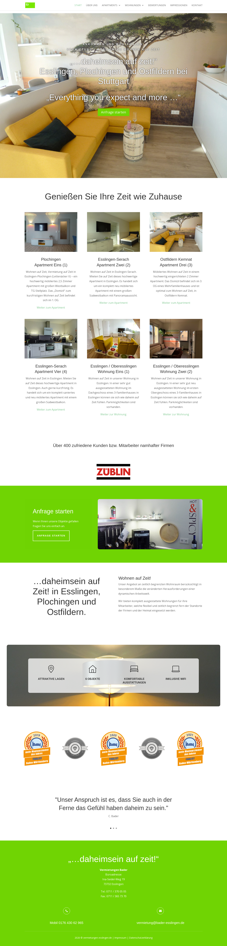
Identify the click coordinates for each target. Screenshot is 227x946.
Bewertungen (157, 5)
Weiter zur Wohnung (113, 414)
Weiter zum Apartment (51, 307)
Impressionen (178, 5)
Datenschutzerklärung (140, 937)
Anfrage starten (113, 112)
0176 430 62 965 (71, 923)
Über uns (92, 5)
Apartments (109, 5)
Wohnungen (133, 5)
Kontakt (197, 5)
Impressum (120, 937)
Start (78, 5)
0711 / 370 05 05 (116, 891)
